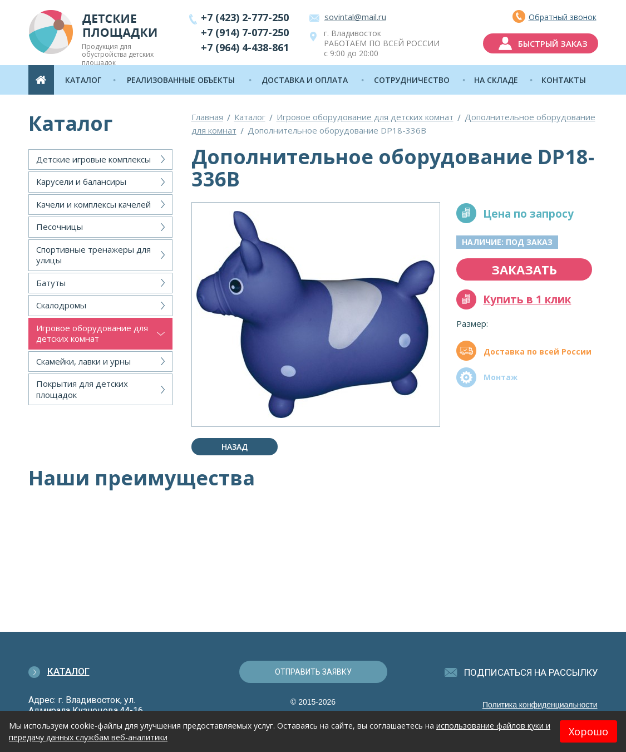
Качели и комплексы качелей (93, 204)
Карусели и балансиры (81, 181)
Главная (207, 116)
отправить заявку (313, 671)
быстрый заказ (553, 43)
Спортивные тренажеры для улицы (93, 255)
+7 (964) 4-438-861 (245, 47)
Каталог (249, 116)
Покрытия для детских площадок (82, 389)
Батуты (51, 282)
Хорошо (588, 731)
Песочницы (59, 226)
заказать (524, 269)
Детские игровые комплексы (93, 159)
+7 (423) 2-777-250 (245, 17)
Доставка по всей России (538, 351)
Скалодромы (61, 305)
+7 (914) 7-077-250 (245, 32)
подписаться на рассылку (531, 672)
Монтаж (500, 377)
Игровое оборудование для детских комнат (92, 333)
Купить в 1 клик (527, 299)
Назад (234, 446)
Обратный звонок (563, 17)
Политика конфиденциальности (540, 704)
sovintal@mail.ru (355, 16)
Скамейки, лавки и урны (83, 361)
